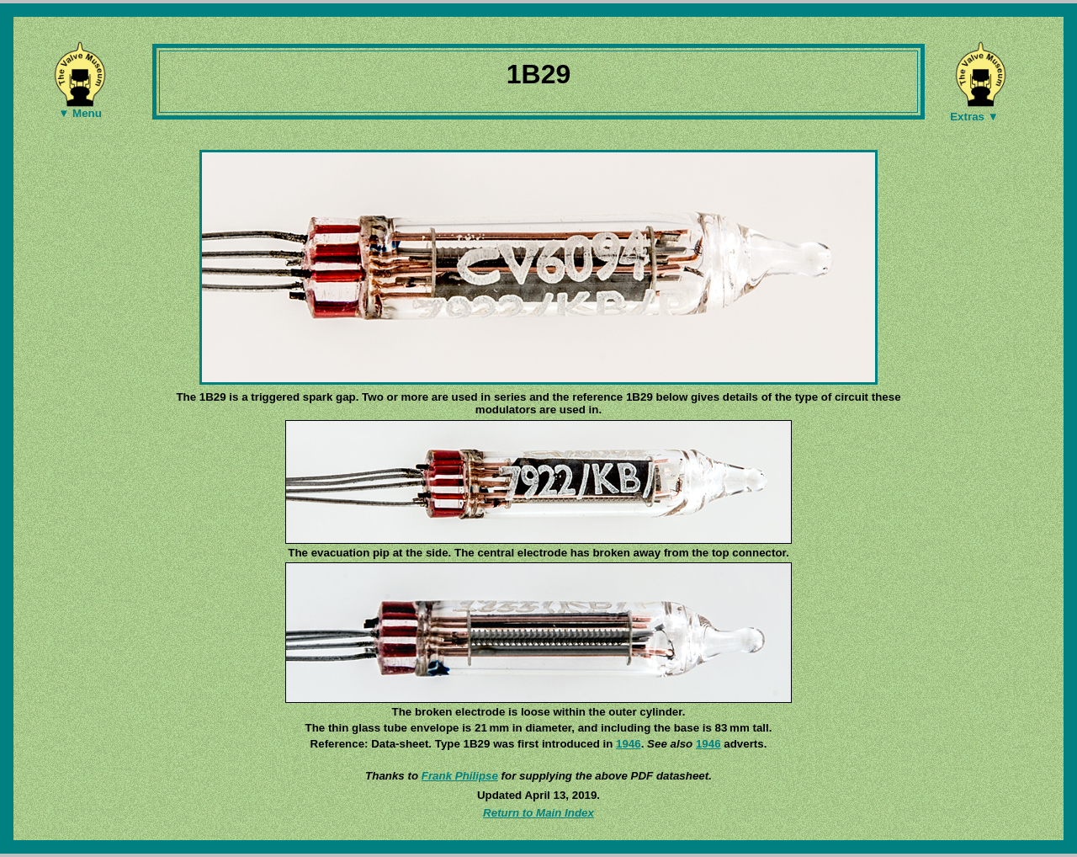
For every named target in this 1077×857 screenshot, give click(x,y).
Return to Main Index (538, 812)
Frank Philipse (460, 775)
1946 (628, 743)
